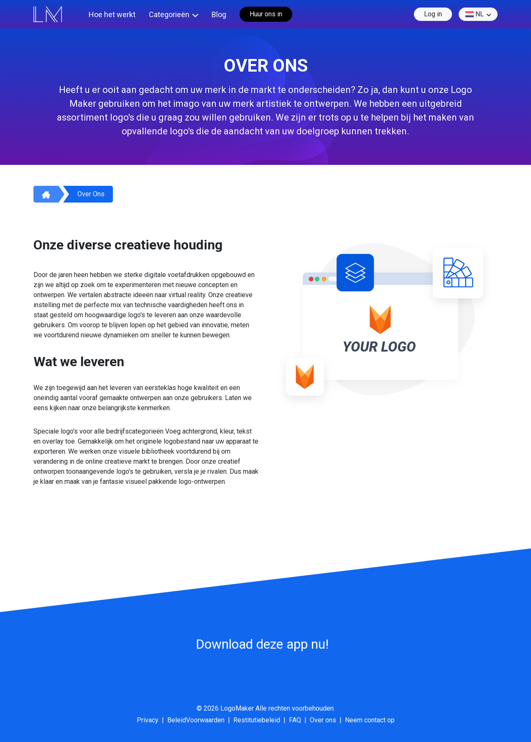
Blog (219, 14)
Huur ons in (266, 14)
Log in (433, 14)
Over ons (91, 194)
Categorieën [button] (169, 14)
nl (474, 14)
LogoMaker (237, 708)
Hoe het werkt (112, 14)
